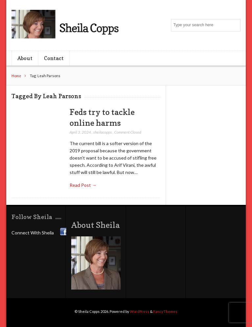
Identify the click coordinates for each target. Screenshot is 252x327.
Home (16, 76)
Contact (54, 58)
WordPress (139, 311)
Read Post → (83, 185)
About (24, 58)
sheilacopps (102, 132)
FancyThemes (165, 311)
